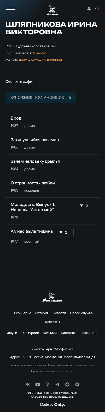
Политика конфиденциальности (71, 365)
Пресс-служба (81, 313)
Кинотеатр (69, 333)
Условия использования (28, 365)
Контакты (52, 322)
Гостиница (90, 333)
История (42, 313)
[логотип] (52, 9)
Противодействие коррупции (52, 371)
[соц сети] (27, 384)
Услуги (12, 333)
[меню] (10, 9)
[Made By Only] (52, 405)
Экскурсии (30, 333)
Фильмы (50, 333)
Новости (59, 313)
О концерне (22, 313)
